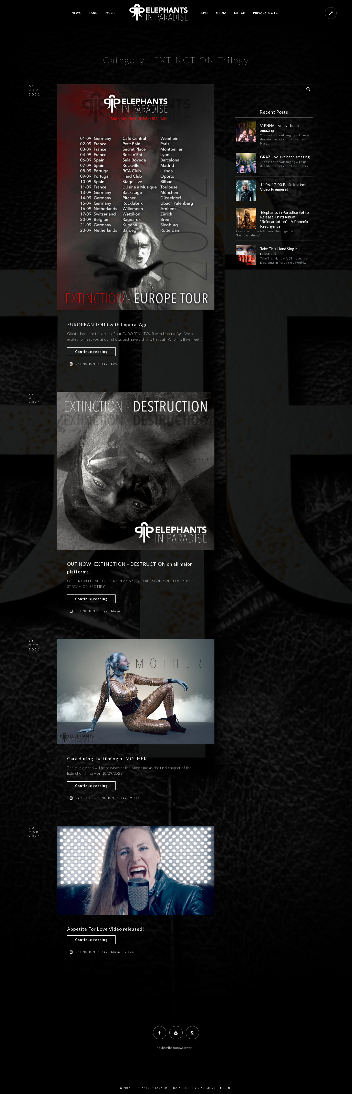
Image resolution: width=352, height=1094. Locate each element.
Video (135, 797)
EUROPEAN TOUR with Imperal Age (107, 324)
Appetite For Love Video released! (105, 929)
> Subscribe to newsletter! (175, 1048)
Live (114, 363)
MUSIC (111, 12)
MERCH (239, 12)
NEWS (76, 12)
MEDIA (221, 12)
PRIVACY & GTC (265, 12)
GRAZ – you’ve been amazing (285, 157)
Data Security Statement (194, 1088)
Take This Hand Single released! (279, 251)
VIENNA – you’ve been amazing (279, 127)
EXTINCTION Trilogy (92, 363)
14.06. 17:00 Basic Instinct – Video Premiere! (284, 186)
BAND (93, 12)
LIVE (204, 12)
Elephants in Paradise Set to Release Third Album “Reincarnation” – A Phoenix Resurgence (284, 219)
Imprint (225, 1088)
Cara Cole (83, 797)
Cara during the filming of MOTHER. (107, 758)
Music (116, 610)
